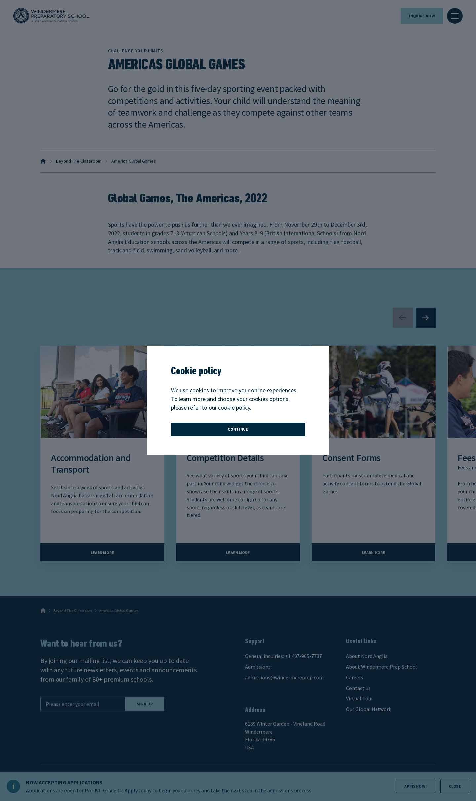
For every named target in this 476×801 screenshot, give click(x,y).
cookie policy (234, 407)
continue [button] (238, 429)
